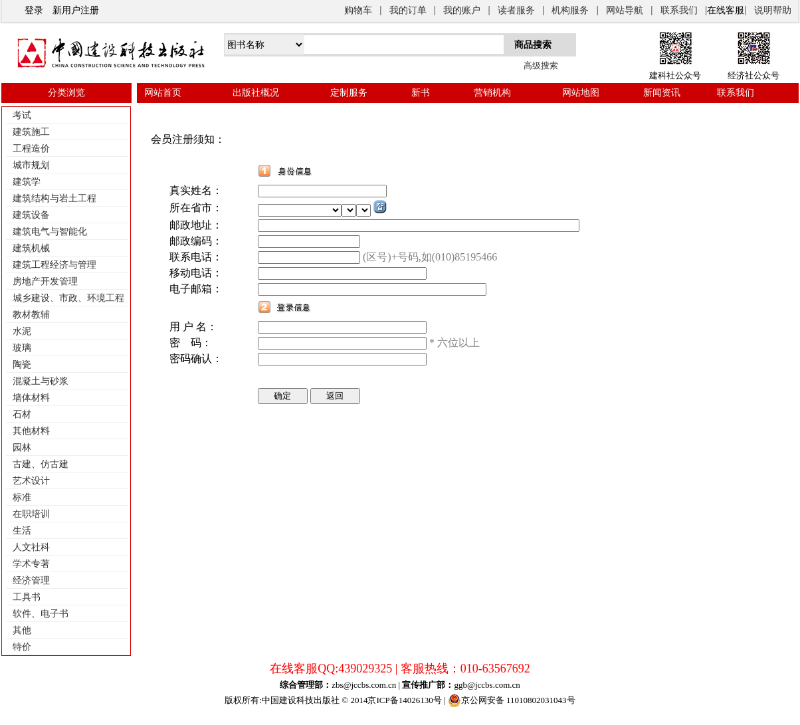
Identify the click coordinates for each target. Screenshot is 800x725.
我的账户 (461, 10)
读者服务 (516, 10)
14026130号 (420, 700)
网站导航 (624, 10)
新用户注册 (75, 10)
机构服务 (570, 10)
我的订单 (408, 10)
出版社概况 (256, 93)
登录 (34, 10)
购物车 (358, 10)
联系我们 (679, 10)
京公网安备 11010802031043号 (511, 700)
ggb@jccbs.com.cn (487, 685)
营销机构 (492, 93)
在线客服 (725, 10)
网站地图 (580, 93)
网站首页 (162, 93)
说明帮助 (772, 10)
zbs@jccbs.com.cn (364, 685)
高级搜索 (541, 65)
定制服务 (348, 93)
